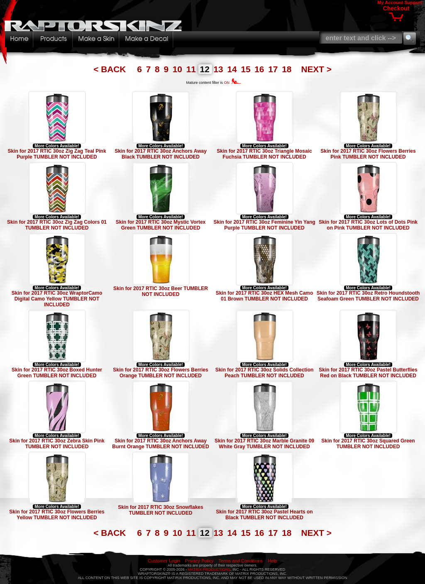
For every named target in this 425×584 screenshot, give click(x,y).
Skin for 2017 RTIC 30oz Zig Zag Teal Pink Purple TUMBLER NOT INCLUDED (56, 154)
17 (274, 69)
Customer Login (164, 560)
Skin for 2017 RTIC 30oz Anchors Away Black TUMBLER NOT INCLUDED (161, 154)
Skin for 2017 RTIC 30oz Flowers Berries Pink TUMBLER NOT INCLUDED (367, 154)
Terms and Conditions (241, 560)
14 (233, 69)
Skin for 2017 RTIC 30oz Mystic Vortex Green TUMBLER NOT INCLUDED (161, 225)
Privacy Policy (199, 560)
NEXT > (316, 69)
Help (272, 560)
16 (260, 69)
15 (247, 69)
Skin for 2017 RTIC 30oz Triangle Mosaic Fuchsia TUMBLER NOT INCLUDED (264, 154)
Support (413, 2)
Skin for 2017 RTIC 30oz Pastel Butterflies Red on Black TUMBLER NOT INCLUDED (368, 373)
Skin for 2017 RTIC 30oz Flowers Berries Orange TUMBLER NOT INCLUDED (160, 373)
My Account (390, 2)
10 (179, 69)
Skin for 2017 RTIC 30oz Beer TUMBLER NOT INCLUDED (160, 291)
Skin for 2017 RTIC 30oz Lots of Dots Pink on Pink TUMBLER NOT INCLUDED (368, 225)
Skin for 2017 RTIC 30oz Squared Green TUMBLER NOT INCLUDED (368, 444)
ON (232, 83)
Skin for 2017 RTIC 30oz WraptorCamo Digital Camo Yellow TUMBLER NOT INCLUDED (57, 299)
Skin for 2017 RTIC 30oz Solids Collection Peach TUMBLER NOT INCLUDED (264, 373)
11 (192, 69)
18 (288, 69)
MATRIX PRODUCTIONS (209, 569)
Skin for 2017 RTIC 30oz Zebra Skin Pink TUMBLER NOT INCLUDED (56, 444)
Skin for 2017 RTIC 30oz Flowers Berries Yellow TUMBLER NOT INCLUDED (56, 514)
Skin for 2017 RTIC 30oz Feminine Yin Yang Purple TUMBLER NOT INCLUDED (264, 225)
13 (220, 69)
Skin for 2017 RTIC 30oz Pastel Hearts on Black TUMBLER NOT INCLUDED (264, 514)
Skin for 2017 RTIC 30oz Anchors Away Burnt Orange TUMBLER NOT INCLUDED (160, 444)
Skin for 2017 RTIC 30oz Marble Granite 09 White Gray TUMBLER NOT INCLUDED (264, 444)
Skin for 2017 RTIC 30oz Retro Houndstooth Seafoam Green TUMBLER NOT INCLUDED (368, 296)
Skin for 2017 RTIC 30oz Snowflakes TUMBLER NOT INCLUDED (160, 510)
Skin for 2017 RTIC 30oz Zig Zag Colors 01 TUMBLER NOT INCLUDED (57, 225)
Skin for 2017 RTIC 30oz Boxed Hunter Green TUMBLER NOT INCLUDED (57, 373)
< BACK (110, 69)
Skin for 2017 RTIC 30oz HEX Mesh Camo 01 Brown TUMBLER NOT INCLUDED (264, 296)
